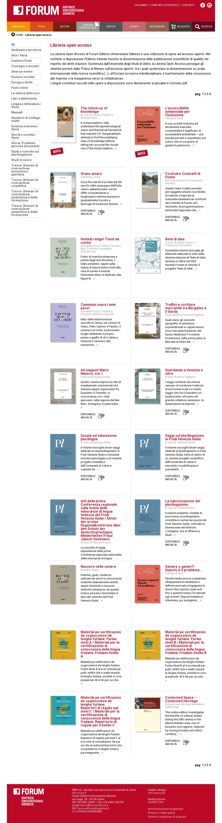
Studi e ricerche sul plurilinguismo (25, 153)
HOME (19, 35)
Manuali (17, 112)
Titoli (41, 26)
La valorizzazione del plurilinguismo (182, 503)
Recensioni (157, 26)
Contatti (188, 5)
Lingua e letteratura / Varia (26, 105)
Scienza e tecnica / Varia (24, 128)
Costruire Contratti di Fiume (182, 175)
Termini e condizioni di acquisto (167, 816)
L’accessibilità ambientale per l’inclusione (177, 111)
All (13, 44)
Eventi (134, 26)
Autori (64, 26)
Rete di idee (175, 239)
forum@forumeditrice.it (94, 805)
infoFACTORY (156, 802)
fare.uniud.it (79, 792)
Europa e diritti (22, 82)
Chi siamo (141, 5)
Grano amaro (91, 174)
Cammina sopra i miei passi (98, 306)
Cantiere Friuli (21, 60)
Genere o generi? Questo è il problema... (183, 568)
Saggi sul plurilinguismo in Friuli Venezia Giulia (184, 437)
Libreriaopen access (87, 26)
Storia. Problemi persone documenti (25, 145)
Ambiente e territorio (26, 49)
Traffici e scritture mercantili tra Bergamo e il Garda (185, 308)
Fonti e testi (19, 87)
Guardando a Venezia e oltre (184, 372)
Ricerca (203, 26)
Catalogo (18, 26)
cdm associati (156, 792)
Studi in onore (21, 159)
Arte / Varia (19, 55)
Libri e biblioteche (24, 98)
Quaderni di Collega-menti (26, 119)
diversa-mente (22, 71)
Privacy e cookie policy (161, 812)
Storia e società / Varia (23, 136)
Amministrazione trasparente (165, 808)
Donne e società (22, 76)
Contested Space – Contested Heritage (181, 699)
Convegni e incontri (25, 66)
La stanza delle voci (25, 93)
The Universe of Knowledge (94, 110)
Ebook (111, 26)
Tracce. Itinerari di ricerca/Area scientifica (24, 182)
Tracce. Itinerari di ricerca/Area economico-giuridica (24, 170)
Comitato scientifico (164, 5)
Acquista (180, 26)
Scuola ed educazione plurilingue (99, 437)
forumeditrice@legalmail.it (93, 808)
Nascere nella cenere (98, 567)
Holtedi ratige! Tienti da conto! (100, 241)
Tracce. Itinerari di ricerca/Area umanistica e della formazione (24, 196)
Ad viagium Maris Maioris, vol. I (95, 372)
